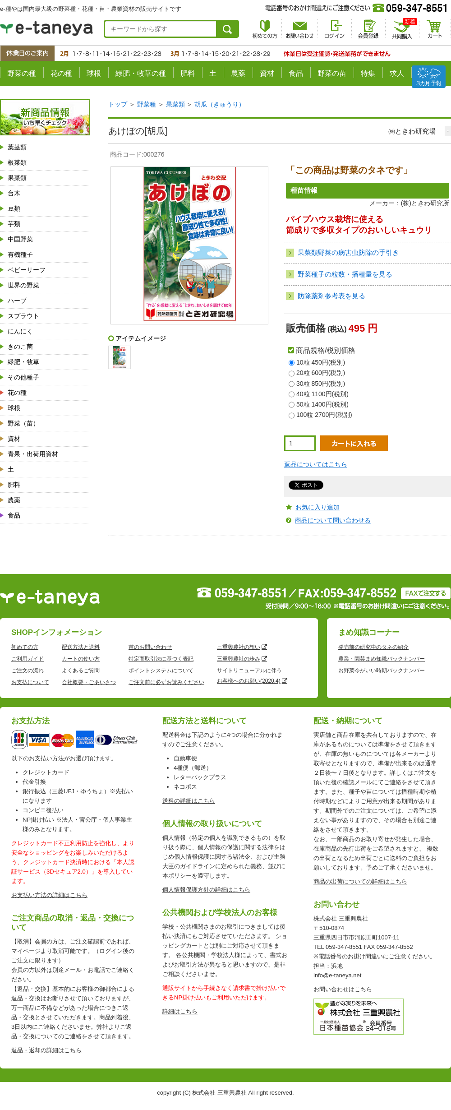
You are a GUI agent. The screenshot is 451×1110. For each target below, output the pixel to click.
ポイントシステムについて (161, 670)
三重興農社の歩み (238, 659)
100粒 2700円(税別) (324, 414)
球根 (94, 73)
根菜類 (17, 162)
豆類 (14, 208)
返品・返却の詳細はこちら (46, 1050)
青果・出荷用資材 (33, 454)
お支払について (30, 682)
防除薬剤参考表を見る (331, 296)
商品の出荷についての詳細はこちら (360, 881)
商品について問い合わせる (333, 520)
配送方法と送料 (81, 647)
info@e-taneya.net (337, 975)
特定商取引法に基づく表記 (161, 659)
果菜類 (17, 177)
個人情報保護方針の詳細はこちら (206, 889)
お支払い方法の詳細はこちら (49, 895)
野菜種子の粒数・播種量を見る (345, 274)
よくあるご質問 (81, 670)
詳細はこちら (180, 1011)
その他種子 (23, 377)
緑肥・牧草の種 (140, 73)
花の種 (61, 73)
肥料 (187, 73)
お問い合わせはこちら (342, 989)
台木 (14, 193)
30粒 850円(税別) (320, 383)
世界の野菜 (23, 285)
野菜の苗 (332, 73)
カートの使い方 (81, 659)
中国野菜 (20, 239)
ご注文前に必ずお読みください (166, 682)
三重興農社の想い (238, 647)
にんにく (20, 331)
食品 (296, 73)
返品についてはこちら (315, 464)
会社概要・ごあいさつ (89, 682)
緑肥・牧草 (23, 361)
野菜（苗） (23, 423)
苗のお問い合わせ (150, 647)
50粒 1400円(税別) (322, 404)
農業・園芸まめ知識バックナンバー (381, 659)
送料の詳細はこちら (188, 800)
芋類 (14, 223)
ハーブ (17, 300)
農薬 (238, 73)
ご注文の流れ (27, 670)
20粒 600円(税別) (320, 372)
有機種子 (20, 254)
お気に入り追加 (317, 507)
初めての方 (24, 647)
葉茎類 (17, 147)
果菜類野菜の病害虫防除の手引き (348, 252)
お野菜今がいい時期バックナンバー (381, 670)
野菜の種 (21, 73)
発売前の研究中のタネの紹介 (373, 647)
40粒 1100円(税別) (322, 394)
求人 (397, 73)
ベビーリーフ (27, 269)
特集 (368, 73)
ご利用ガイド (27, 659)
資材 (267, 73)
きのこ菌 (20, 346)
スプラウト (23, 315)
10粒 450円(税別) (320, 362)
